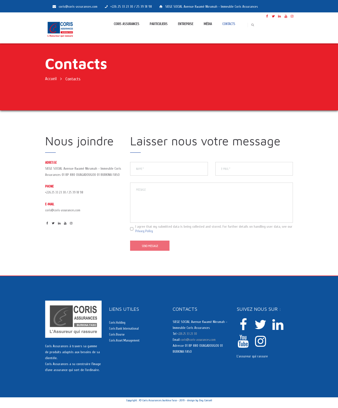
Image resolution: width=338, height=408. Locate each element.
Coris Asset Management (126, 345)
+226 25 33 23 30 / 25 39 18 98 (66, 192)
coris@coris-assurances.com (64, 210)
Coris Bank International (125, 333)
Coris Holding (118, 327)
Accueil (51, 79)
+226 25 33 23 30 (188, 338)
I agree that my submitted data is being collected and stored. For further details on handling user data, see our (213, 232)
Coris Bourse (117, 339)
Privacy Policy (144, 235)
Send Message (151, 250)
